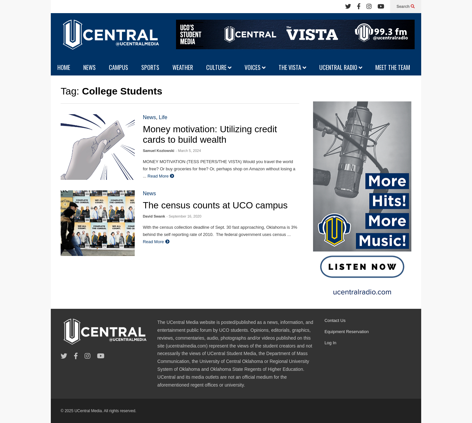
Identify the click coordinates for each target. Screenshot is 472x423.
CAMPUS (118, 67)
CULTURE (218, 67)
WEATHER (182, 67)
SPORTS (150, 67)
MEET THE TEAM (392, 67)
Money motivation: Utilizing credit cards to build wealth (210, 134)
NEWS (89, 67)
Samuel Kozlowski (158, 151)
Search (406, 6)
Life (163, 117)
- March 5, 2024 (188, 151)
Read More (161, 176)
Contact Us (334, 320)
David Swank (154, 216)
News (149, 117)
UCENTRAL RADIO (340, 67)
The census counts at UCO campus (215, 205)
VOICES (255, 67)
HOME (63, 67)
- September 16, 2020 (184, 216)
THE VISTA (292, 67)
